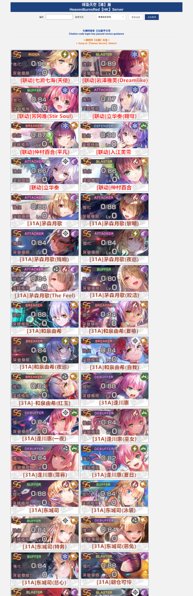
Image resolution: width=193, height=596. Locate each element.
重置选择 (130, 17)
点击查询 (146, 17)
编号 (46, 17)
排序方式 (83, 17)
